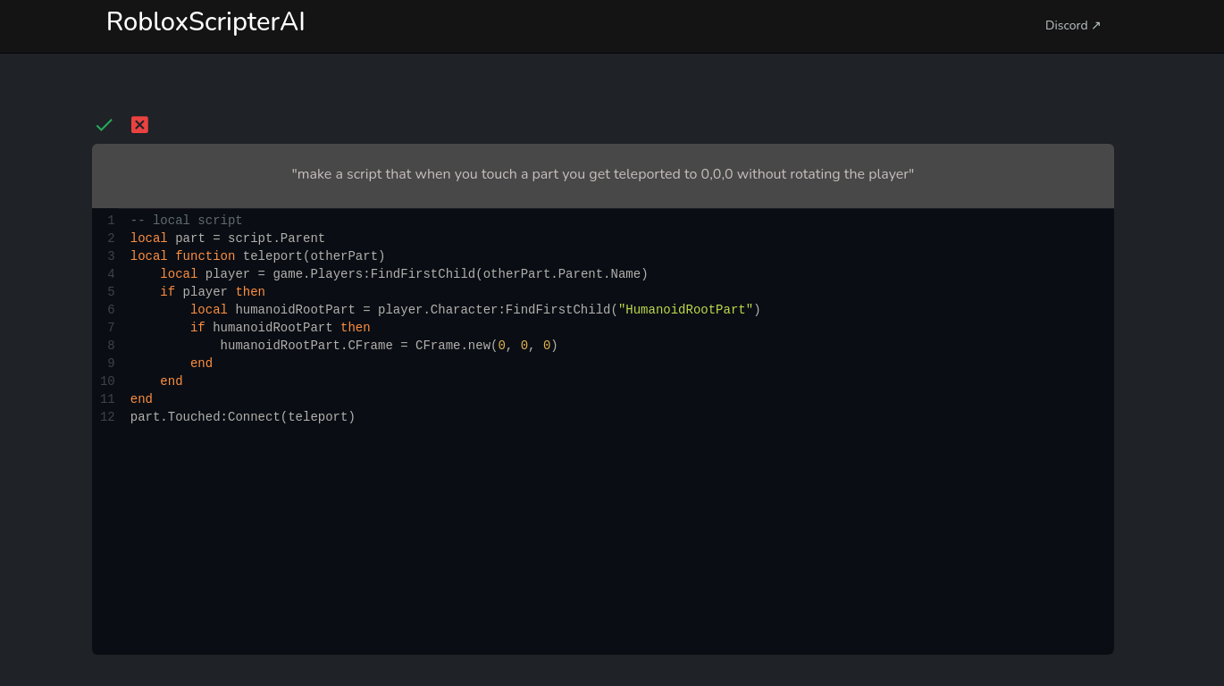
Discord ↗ (1073, 25)
